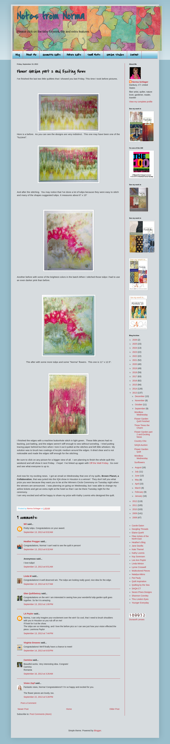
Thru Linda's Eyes (140, 599)
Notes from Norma (50, 16)
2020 (135, 364)
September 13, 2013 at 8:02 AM (38, 532)
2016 (135, 380)
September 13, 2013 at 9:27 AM (38, 584)
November (140, 400)
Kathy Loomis (138, 553)
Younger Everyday (140, 603)
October (139, 404)
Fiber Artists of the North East (140, 537)
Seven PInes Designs (142, 592)
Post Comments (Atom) (40, 714)
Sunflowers (139, 462)
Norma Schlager (140, 82)
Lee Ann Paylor (139, 560)
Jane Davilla (137, 546)
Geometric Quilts (51, 55)
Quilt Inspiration (139, 581)
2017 (135, 376)
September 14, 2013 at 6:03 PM (38, 650)
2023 (135, 352)
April (137, 484)
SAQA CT (136, 588)
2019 (135, 368)
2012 (135, 501)
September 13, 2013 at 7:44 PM (38, 633)
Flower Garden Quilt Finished (141, 420)
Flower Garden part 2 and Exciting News (143, 434)
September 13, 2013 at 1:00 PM (38, 604)
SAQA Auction (141, 445)
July (137, 471)
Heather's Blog (138, 542)
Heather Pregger (32, 541)
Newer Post (23, 709)
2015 (135, 384)
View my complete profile (140, 101)
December (140, 396)
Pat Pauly (136, 578)
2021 (135, 360)
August (138, 467)
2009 (135, 513)
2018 (135, 372)
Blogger (97, 730)
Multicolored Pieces (141, 571)
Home (69, 709)
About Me (31, 55)
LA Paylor (28, 613)
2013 (135, 393)
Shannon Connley (140, 596)
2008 (135, 517)
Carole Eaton (138, 525)
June (137, 475)
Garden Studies (115, 55)
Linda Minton (138, 563)
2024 (135, 348)
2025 (135, 344)
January (139, 496)
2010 (135, 509)
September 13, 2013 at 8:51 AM (38, 567)
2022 (135, 356)
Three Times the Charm (141, 426)
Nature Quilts (74, 55)
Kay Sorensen (138, 556)
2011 (135, 505)
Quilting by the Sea (140, 585)
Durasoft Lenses (136, 619)
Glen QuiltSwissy (32, 593)
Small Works (93, 55)
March (138, 488)
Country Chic (140, 441)
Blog (17, 55)
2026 (135, 340)
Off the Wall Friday (98, 463)
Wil (25, 524)
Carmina (28, 660)
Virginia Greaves (32, 642)
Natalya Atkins (138, 574)
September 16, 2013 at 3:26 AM (38, 674)
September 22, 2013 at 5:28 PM (38, 697)
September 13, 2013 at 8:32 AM (38, 549)
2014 (135, 388)
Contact (134, 55)
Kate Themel (138, 549)
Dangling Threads (140, 529)
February (139, 492)
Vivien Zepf (29, 683)
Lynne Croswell (139, 567)
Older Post (114, 709)
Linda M (28, 576)
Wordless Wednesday (141, 413)
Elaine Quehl (138, 532)
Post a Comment (28, 703)
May (137, 480)
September (140, 408)
